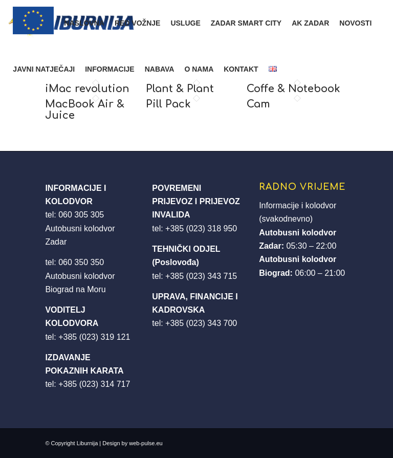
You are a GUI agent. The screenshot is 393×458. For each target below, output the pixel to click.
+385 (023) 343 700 (201, 323)
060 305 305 (81, 214)
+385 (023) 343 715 (201, 276)
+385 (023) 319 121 (94, 337)
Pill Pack (168, 104)
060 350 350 (81, 262)
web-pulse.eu (145, 443)
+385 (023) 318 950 (201, 228)
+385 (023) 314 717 (94, 384)
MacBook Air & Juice (84, 109)
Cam (258, 104)
